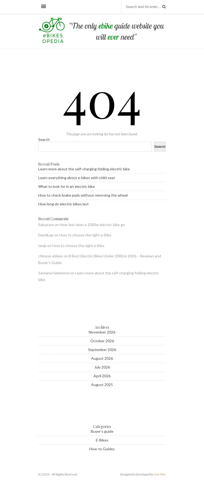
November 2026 (102, 332)
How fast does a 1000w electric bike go (92, 224)
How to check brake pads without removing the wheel (83, 195)
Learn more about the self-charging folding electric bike (84, 169)
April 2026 (102, 376)
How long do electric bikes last (63, 204)
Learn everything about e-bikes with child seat (76, 177)
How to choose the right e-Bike (85, 235)
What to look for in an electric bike (66, 186)
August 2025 (102, 384)
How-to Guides (102, 449)
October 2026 (102, 341)
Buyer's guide (102, 431)
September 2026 (102, 349)
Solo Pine (160, 474)
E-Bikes (102, 440)
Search (44, 139)
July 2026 (102, 367)
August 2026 (102, 358)
